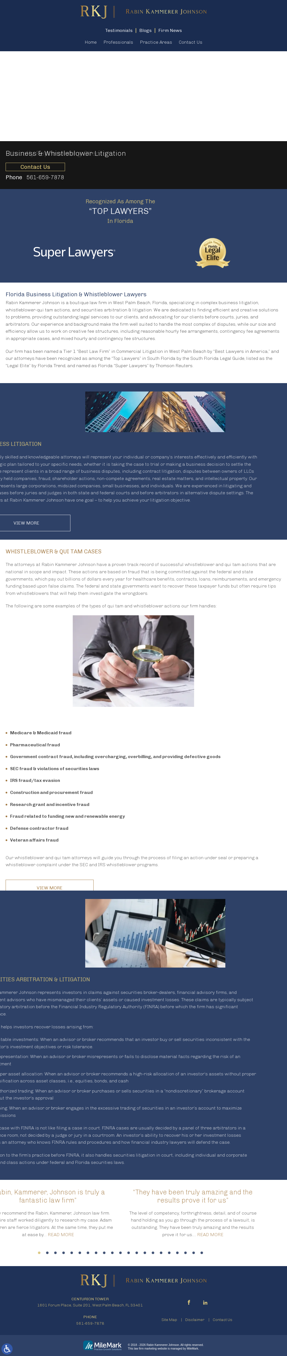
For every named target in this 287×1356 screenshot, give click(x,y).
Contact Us (190, 42)
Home (91, 42)
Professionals (118, 42)
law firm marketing (145, 1348)
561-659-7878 (45, 177)
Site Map (169, 1319)
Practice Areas (156, 42)
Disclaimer (195, 1319)
